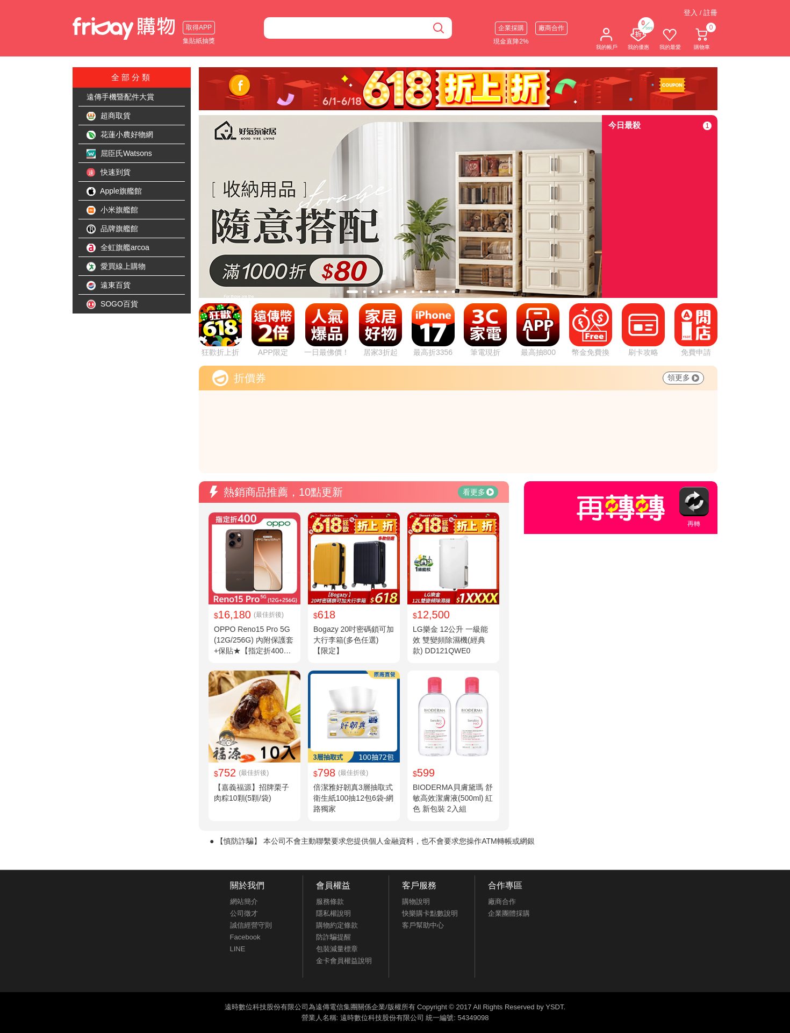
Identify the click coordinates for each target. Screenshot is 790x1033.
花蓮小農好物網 (120, 135)
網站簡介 (244, 901)
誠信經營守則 (251, 925)
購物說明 (416, 901)
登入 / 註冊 (700, 13)
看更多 (478, 492)
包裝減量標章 (337, 949)
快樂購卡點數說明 (430, 913)
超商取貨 (109, 116)
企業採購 (511, 28)
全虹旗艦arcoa (118, 248)
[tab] (352, 291)
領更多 (683, 377)
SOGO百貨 (112, 304)
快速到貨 (109, 172)
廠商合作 (551, 28)
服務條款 (330, 901)
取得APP (199, 27)
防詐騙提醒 (333, 937)
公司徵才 (244, 913)
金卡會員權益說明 (344, 961)
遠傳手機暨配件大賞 (120, 96)
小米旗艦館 (112, 210)
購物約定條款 (337, 925)
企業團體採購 (509, 913)
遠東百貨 (109, 285)
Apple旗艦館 (114, 191)
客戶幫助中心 (423, 925)
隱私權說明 (333, 913)
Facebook (245, 937)
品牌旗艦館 (112, 229)
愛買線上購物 (116, 267)
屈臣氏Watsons (119, 154)
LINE (238, 949)
